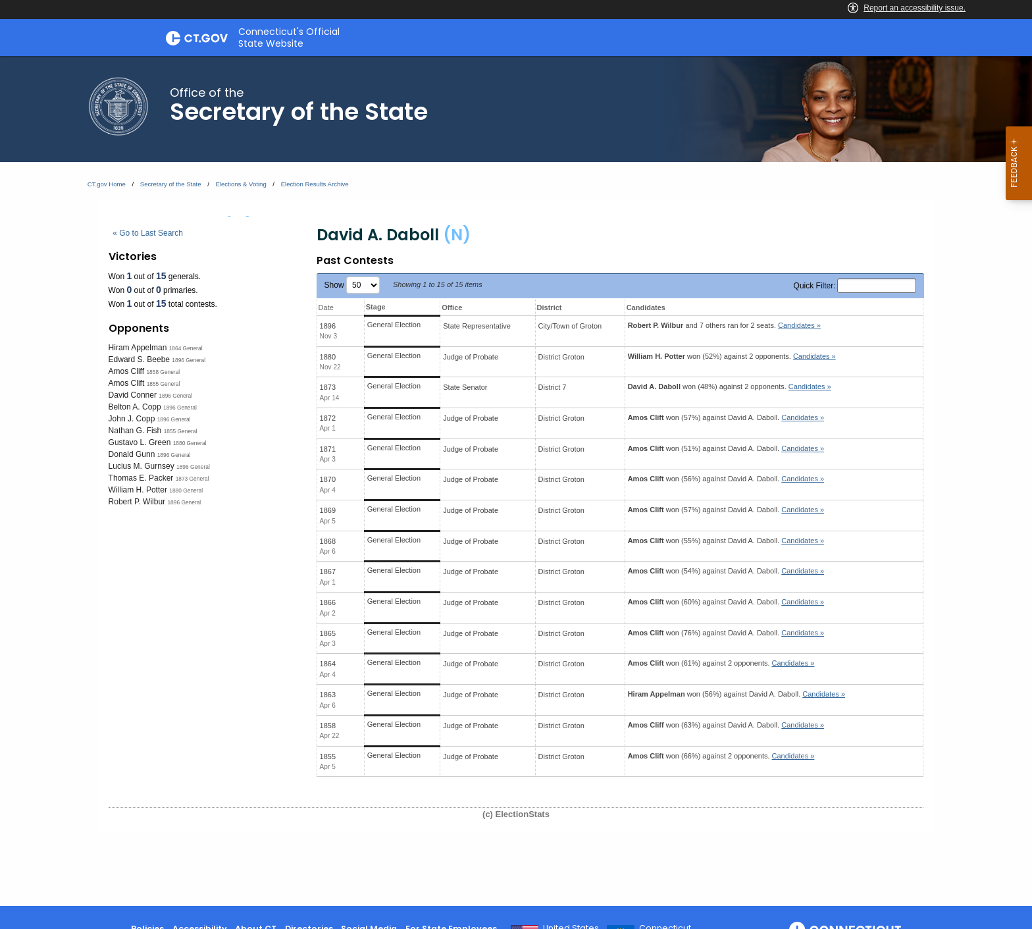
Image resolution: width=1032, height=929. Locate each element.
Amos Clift (127, 383)
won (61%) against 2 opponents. (721, 663)
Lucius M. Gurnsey (141, 466)
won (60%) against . (726, 602)
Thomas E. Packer (141, 478)
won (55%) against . (726, 540)
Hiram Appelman (138, 347)
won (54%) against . (726, 571)
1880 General (190, 443)
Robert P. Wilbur (137, 501)
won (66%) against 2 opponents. (721, 756)
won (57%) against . (726, 417)
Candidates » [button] (799, 325)
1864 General (186, 348)
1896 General (188, 360)
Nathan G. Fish (135, 430)
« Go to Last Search (148, 233)
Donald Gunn (132, 454)
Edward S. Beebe (139, 359)
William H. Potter (138, 489)
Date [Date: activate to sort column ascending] (326, 307)
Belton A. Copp (135, 406)
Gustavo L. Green (140, 442)
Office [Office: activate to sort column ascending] (452, 307)
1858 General (163, 372)
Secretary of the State (170, 184)
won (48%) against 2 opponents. (729, 386)
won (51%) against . (726, 448)
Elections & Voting (240, 184)
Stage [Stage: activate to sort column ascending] (376, 307)
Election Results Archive (315, 184)
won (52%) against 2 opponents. (732, 356)
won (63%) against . (726, 725)
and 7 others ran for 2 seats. (724, 325)
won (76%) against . (726, 633)
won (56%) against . (726, 479)
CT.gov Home (107, 184)
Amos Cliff (126, 371)
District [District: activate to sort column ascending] (549, 307)
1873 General (192, 478)
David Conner (133, 395)
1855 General (163, 384)
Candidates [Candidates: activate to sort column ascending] (646, 307)
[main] (516, 481)
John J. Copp (132, 418)
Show (352, 285)
